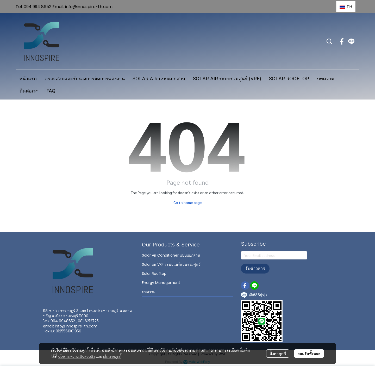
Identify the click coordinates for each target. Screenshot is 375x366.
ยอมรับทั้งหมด (309, 353)
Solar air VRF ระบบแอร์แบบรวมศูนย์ (171, 264)
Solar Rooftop (154, 273)
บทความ (148, 291)
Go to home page (187, 202)
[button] (345, 6)
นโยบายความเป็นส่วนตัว (76, 356)
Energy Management (161, 282)
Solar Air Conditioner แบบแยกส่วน (171, 255)
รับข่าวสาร (255, 268)
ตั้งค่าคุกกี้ (278, 353)
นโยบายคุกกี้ (112, 356)
